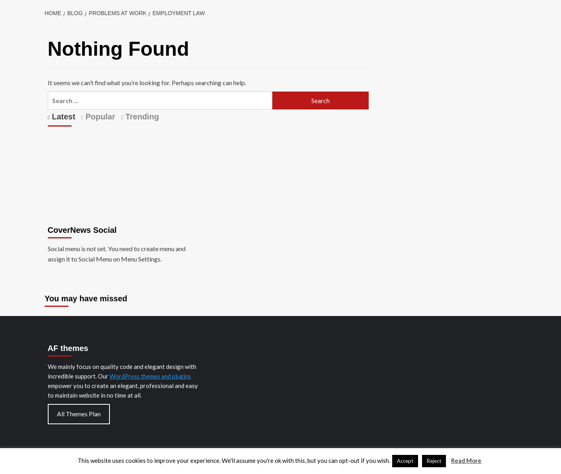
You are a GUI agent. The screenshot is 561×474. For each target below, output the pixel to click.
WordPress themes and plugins (150, 376)
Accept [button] (405, 461)
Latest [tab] (62, 116)
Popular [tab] (99, 116)
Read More (466, 460)
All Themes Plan (79, 413)
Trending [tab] (141, 116)
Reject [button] (434, 461)
